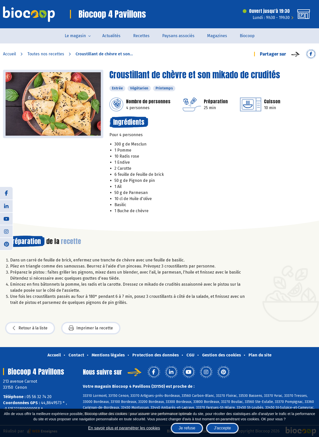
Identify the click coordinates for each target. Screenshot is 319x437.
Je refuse (187, 428)
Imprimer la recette (91, 328)
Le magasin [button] (75, 35)
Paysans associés (178, 35)
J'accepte (222, 428)
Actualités (111, 35)
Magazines (217, 35)
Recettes (141, 35)
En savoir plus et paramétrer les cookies (124, 428)
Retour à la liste (30, 328)
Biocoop (247, 35)
